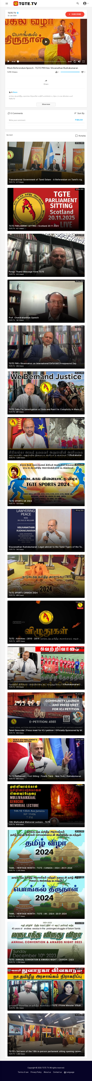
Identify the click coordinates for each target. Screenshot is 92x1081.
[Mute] (79, 61)
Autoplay (82, 136)
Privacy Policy (36, 1072)
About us (47, 1072)
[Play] (8, 61)
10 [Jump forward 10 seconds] (74, 61)
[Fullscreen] (83, 61)
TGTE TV (13, 13)
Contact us (57, 1072)
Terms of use (23, 1072)
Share (46, 82)
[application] (46, 42)
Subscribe (74, 14)
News (15, 92)
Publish (79, 120)
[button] (46, 42)
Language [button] (69, 1072)
